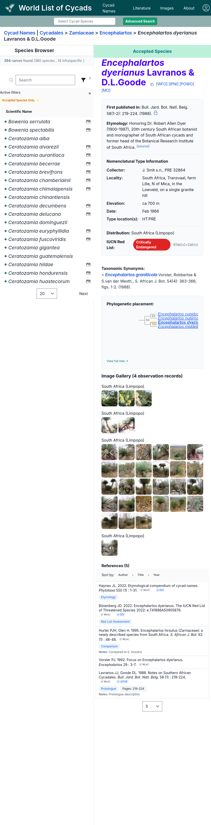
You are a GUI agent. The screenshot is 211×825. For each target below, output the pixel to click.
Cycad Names (108, 8)
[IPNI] (173, 83)
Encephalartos (116, 33)
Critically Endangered (146, 244)
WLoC (145, 590)
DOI (160, 590)
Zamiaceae (81, 33)
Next (83, 293)
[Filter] (83, 80)
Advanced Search (140, 21)
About (188, 8)
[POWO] (187, 83)
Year (156, 575)
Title (141, 575)
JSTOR (122, 681)
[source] (143, 146)
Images (167, 8)
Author (123, 575)
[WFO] (162, 83)
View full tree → (117, 361)
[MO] (106, 90)
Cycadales (51, 33)
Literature (142, 8)
